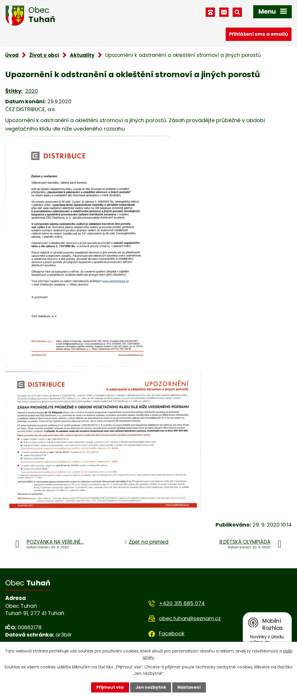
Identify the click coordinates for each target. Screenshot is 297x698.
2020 (31, 91)
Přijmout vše (110, 687)
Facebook (171, 633)
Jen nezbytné (150, 687)
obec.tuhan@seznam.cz (190, 618)
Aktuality (82, 55)
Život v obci (44, 55)
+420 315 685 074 (182, 603)
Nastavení (189, 687)
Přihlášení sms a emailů (258, 34)
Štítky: (14, 91)
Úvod (12, 55)
